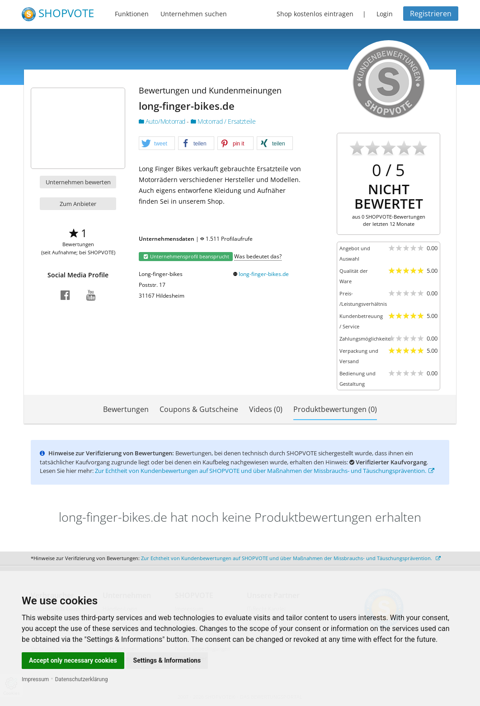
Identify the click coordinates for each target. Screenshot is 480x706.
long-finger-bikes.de (264, 274)
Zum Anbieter (78, 204)
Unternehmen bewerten (78, 182)
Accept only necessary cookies (73, 660)
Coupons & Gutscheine (199, 409)
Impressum (35, 679)
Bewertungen (126, 409)
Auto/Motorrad (163, 121)
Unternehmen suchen (193, 13)
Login (384, 13)
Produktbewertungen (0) (335, 409)
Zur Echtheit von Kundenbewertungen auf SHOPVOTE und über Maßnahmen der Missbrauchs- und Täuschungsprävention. (264, 471)
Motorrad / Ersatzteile (223, 121)
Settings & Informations (167, 660)
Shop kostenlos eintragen (315, 13)
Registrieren (431, 14)
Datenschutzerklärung (81, 679)
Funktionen (132, 13)
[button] (156, 143)
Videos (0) (265, 409)
